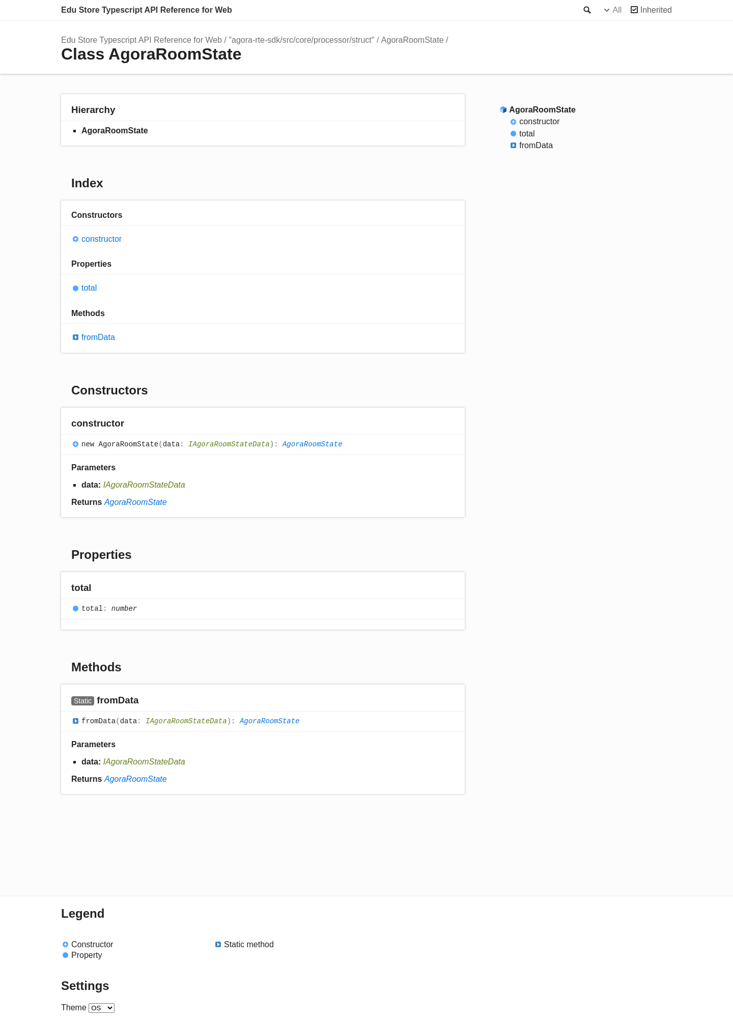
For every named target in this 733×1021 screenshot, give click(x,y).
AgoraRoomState (412, 40)
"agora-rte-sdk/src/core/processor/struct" (301, 40)
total (89, 287)
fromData (98, 337)
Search (586, 10)
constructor (101, 239)
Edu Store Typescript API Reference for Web (146, 10)
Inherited (656, 10)
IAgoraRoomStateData (229, 444)
